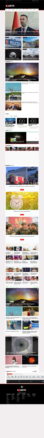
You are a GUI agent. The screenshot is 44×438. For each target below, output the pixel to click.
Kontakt (7, 1)
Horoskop (33, 396)
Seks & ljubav (8, 403)
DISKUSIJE (10, 165)
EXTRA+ (31, 9)
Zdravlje (8, 398)
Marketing (16, 0)
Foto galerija (28, 396)
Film (12, 399)
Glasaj (22, 189)
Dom (7, 400)
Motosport (19, 266)
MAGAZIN (13, 9)
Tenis (16, 266)
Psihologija (8, 399)
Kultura (14, 286)
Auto (7, 402)
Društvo (23, 395)
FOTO (23, 9)
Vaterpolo (26, 266)
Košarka (13, 266)
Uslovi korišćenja (13, 0)
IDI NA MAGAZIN (36, 245)
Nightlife (10, 286)
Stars (7, 395)
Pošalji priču (8, 0)
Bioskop (17, 286)
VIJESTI (9, 9)
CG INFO (27, 9)
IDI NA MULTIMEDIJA (34, 335)
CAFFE (17, 9)
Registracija (33, 0)
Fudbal (10, 266)
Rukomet (23, 266)
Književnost (13, 398)
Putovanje (8, 401)
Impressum (19, 0)
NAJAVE (34, 9)
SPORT (20, 9)
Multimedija (34, 395)
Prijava (37, 0)
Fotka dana (28, 395)
